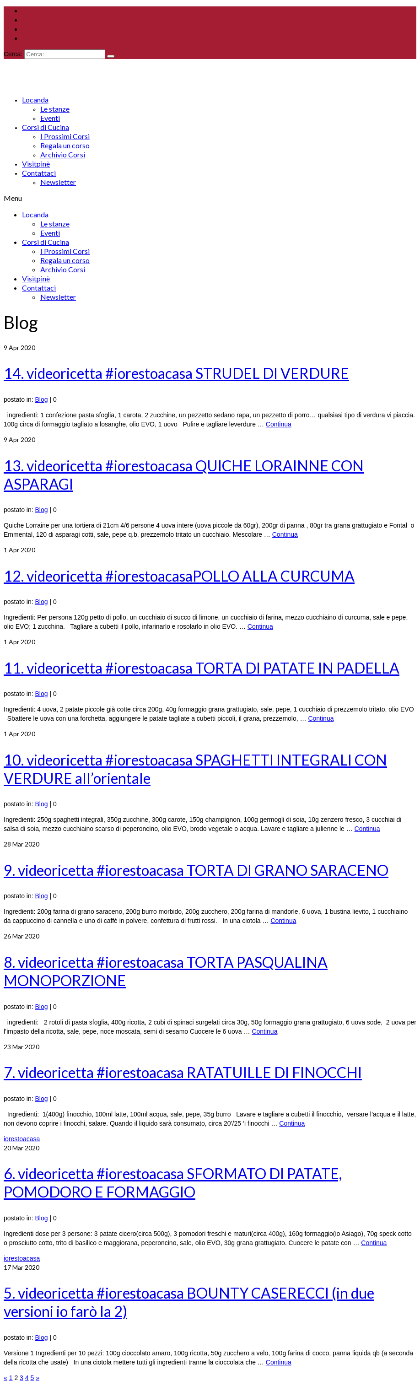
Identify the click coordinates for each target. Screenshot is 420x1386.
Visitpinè (36, 163)
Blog (41, 399)
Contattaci (39, 172)
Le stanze (55, 108)
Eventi (50, 117)
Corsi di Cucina (45, 127)
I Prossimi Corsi (65, 136)
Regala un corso (65, 145)
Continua (278, 424)
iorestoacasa (22, 1139)
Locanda (35, 99)
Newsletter (58, 182)
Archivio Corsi (62, 154)
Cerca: (13, 54)
